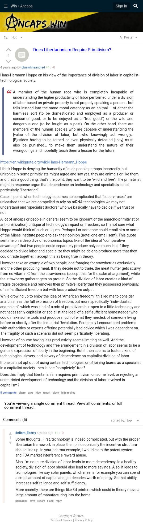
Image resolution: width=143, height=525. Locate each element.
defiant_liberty (26, 433)
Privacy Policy (84, 520)
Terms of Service (61, 520)
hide (38, 392)
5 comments (8, 392)
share (22, 392)
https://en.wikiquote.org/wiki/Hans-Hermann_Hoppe (43, 162)
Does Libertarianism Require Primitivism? (72, 49)
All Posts (128, 37)
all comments (98, 403)
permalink (21, 501)
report (47, 392)
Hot (17, 37)
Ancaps (71, 21)
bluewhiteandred (33, 67)
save (30, 392)
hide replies (68, 392)
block (56, 392)
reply (59, 501)
